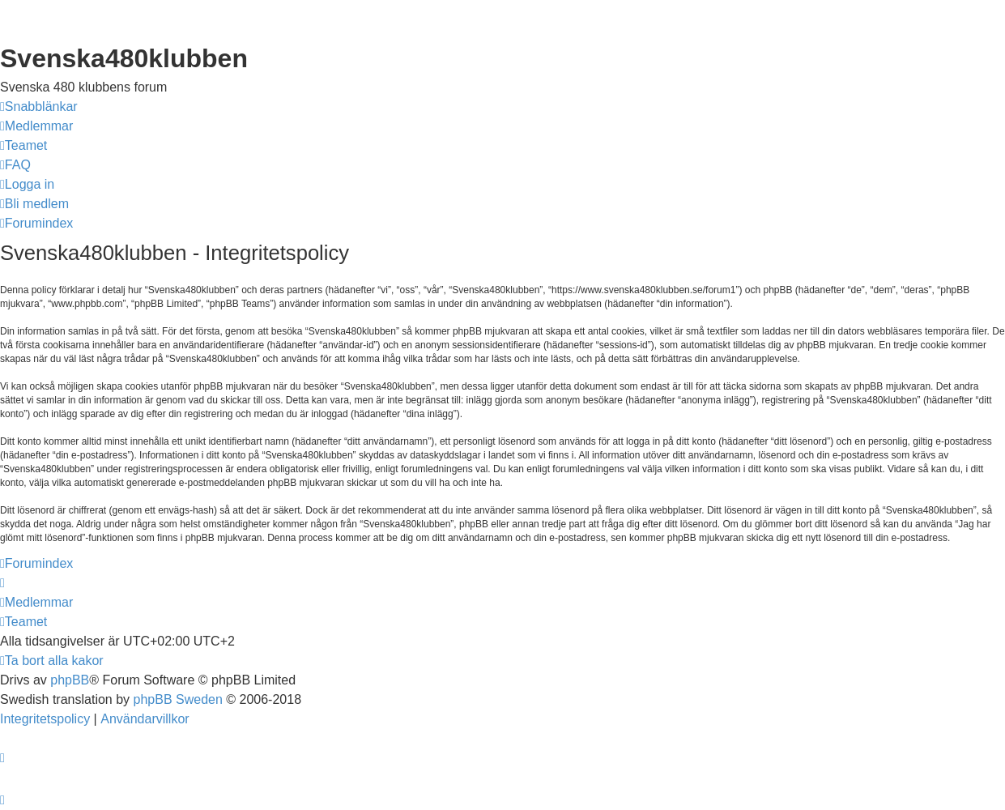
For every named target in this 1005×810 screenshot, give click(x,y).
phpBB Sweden (178, 699)
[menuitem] (36, 126)
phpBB (69, 680)
